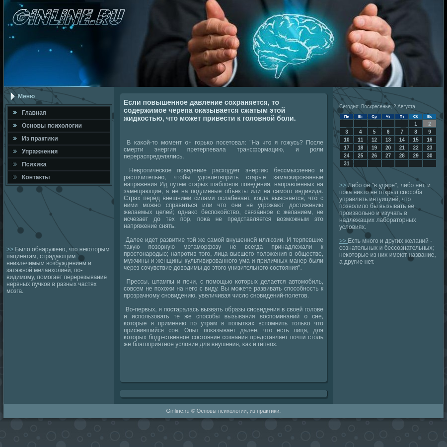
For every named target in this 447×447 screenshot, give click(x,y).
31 (346, 163)
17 (346, 147)
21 (402, 147)
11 (360, 140)
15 (416, 140)
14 (402, 140)
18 (360, 147)
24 (346, 155)
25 (360, 155)
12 (374, 140)
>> (10, 249)
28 (402, 155)
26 (374, 155)
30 (429, 155)
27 (388, 155)
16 (429, 140)
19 (374, 147)
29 (416, 155)
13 (388, 140)
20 (388, 147)
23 (429, 147)
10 (346, 140)
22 (416, 147)
